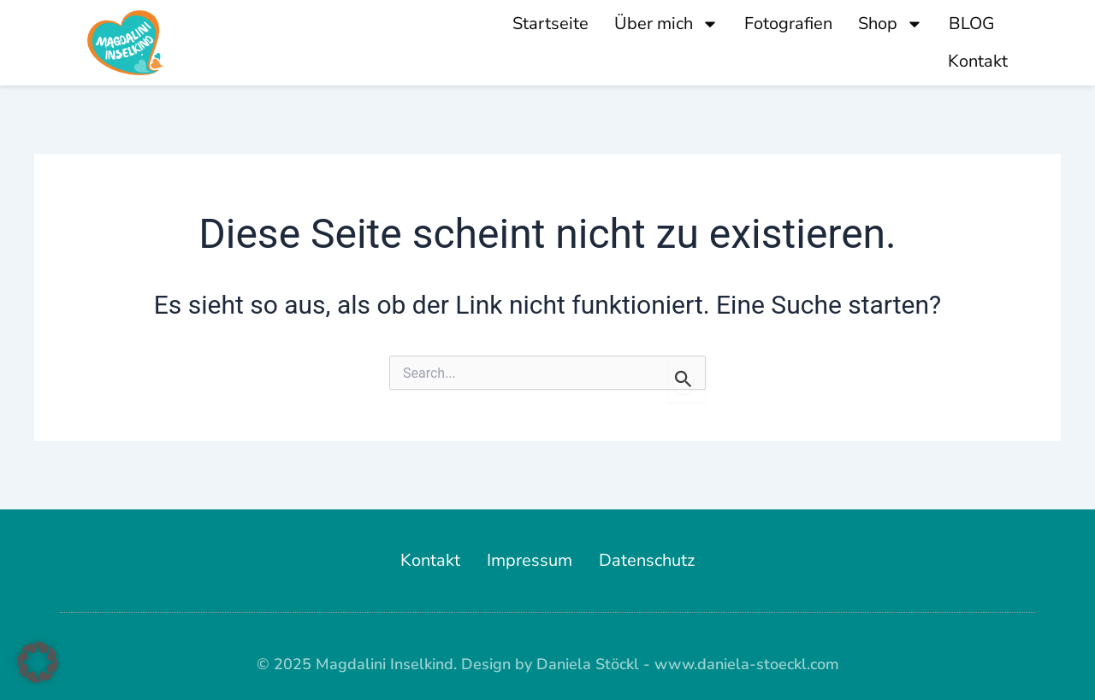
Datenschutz (647, 560)
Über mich (666, 24)
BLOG (972, 23)
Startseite (550, 23)
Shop (890, 24)
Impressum (529, 560)
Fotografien (788, 23)
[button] (37, 662)
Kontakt (978, 61)
